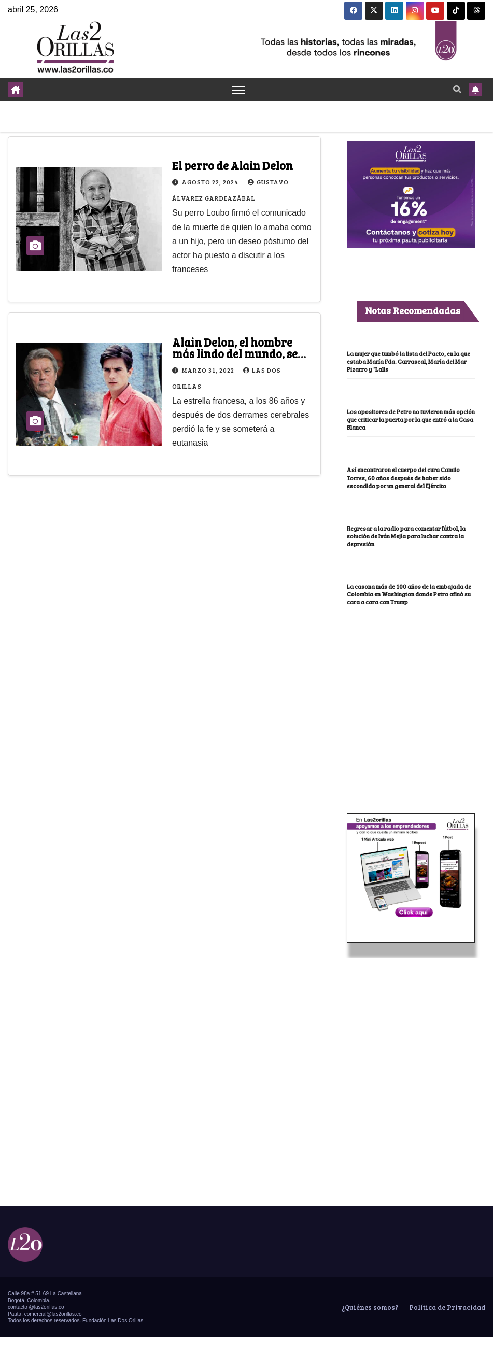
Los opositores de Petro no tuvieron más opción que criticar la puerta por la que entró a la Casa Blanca (408, 419)
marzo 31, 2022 (209, 370)
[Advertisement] (410, 700)
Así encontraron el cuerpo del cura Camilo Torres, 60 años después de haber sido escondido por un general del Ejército (406, 481)
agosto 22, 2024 (211, 182)
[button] (457, 89)
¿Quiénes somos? (369, 1323)
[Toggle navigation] (238, 90)
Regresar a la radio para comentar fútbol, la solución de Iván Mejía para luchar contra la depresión (407, 544)
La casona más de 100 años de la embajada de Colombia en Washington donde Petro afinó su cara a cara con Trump (408, 606)
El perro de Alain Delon (232, 166)
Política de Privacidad (446, 1323)
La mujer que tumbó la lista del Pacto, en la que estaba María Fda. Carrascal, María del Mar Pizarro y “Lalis (409, 361)
